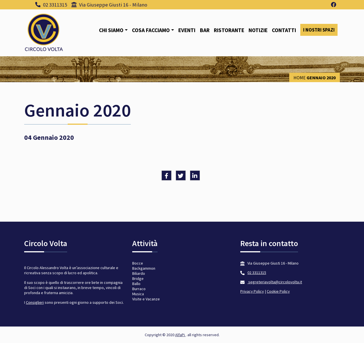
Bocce (137, 263)
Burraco (139, 288)
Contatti (284, 30)
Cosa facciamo (151, 30)
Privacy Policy (252, 291)
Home (299, 77)
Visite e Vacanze (146, 299)
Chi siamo (111, 30)
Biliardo (138, 273)
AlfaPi (180, 334)
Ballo (136, 283)
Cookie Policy (278, 291)
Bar (205, 30)
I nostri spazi (319, 30)
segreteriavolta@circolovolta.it (274, 281)
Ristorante (229, 30)
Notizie (258, 30)
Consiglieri (35, 302)
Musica (138, 293)
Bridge (138, 278)
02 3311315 (51, 4)
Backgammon (143, 268)
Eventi (186, 30)
